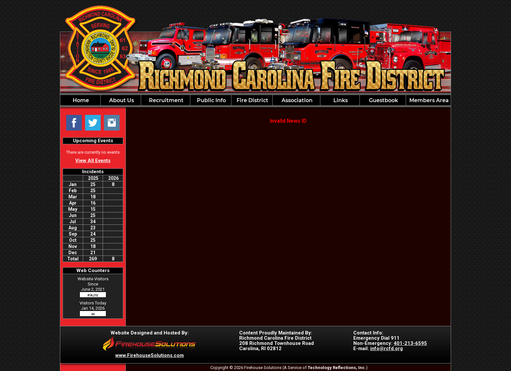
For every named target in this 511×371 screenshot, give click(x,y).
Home (80, 100)
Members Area (428, 100)
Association (296, 100)
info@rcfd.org (386, 348)
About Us (121, 100)
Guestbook (383, 100)
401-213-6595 (410, 343)
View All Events (92, 160)
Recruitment (165, 100)
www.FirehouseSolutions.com (149, 355)
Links (340, 100)
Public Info (211, 100)
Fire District (251, 100)
